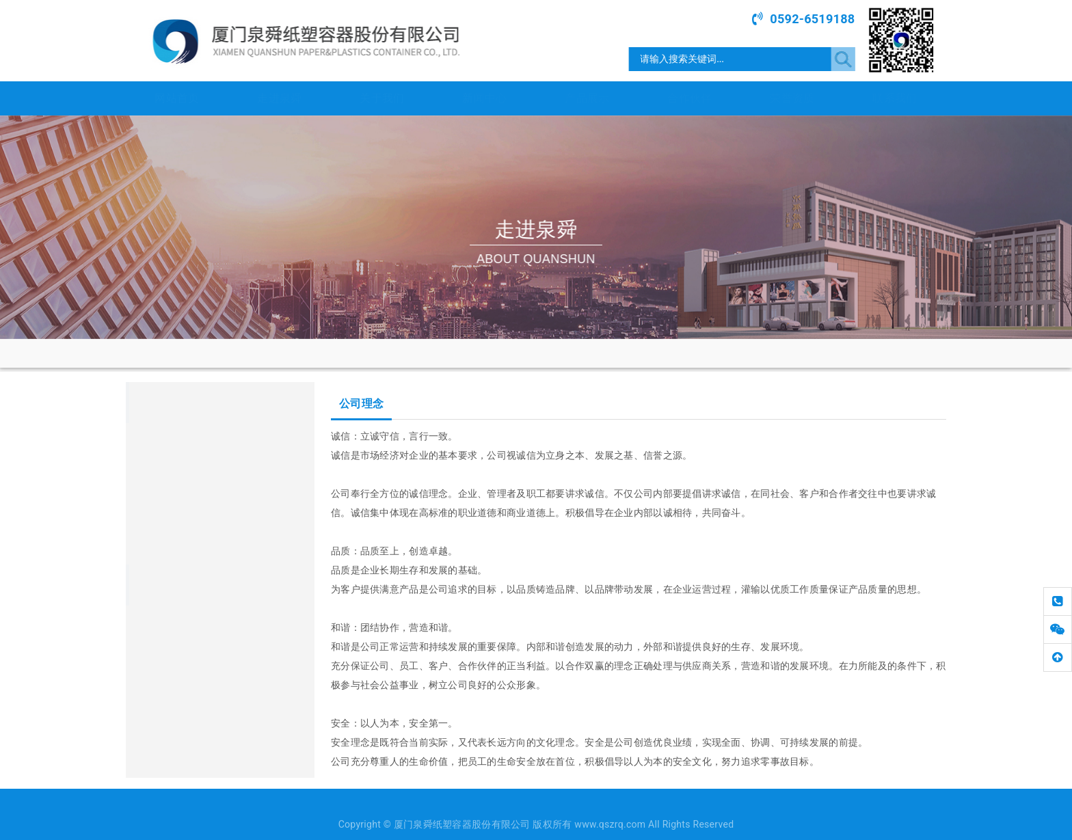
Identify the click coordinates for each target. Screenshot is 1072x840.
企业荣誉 (148, 547)
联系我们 (894, 98)
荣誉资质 (792, 98)
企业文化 (148, 511)
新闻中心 (484, 98)
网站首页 (177, 98)
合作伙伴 (689, 98)
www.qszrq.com (186, 637)
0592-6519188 (815, 19)
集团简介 (148, 440)
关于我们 (382, 98)
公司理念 (344, 352)
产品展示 (587, 98)
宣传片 (144, 476)
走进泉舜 (279, 98)
